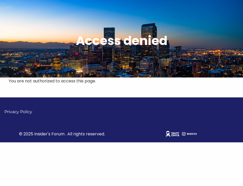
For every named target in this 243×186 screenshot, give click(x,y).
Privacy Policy (18, 111)
